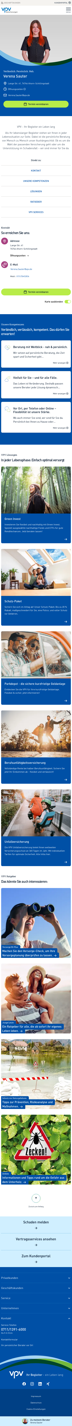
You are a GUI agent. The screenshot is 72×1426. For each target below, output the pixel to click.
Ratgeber (36, 201)
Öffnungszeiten (17, 89)
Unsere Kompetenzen (36, 181)
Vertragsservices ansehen (36, 1242)
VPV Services (36, 212)
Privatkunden (9, 1278)
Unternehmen (10, 1308)
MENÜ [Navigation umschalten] (68, 10)
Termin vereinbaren (36, 104)
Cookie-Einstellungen (36, 1409)
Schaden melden (36, 1225)
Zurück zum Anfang (36, 1200)
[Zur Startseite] (9, 10)
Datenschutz (36, 1402)
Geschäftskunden (12, 1288)
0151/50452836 (22, 276)
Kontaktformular (9, 1339)
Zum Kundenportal (36, 1259)
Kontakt (36, 170)
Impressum (36, 1396)
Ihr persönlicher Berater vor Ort (17, 1345)
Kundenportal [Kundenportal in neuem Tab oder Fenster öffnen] (62, 2)
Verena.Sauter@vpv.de (19, 95)
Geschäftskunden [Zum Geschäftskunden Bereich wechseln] (10, 3)
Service (6, 1298)
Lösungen (36, 191)
